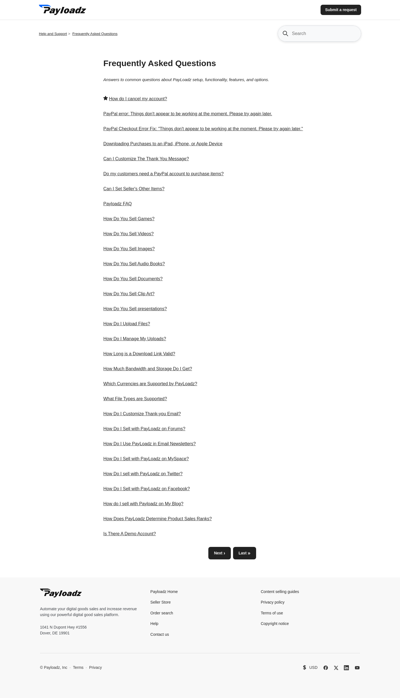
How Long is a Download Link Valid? (139, 353)
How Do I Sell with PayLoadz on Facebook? (146, 488)
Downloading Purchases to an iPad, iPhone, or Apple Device (162, 143)
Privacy (95, 667)
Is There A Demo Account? (129, 533)
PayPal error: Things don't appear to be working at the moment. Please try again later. (187, 113)
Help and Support (53, 34)
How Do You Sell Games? (128, 218)
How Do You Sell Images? (129, 248)
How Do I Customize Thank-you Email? (142, 413)
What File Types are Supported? (135, 398)
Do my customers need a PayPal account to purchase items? (163, 173)
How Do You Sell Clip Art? (128, 293)
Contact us (159, 634)
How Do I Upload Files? (126, 323)
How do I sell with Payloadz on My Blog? (143, 503)
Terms (78, 667)
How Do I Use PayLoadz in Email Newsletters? (149, 443)
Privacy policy (273, 602)
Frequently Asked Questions (95, 34)
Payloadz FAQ (117, 203)
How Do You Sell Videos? (128, 233)
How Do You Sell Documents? (132, 278)
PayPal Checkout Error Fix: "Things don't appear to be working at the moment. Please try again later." (203, 128)
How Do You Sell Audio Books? (134, 263)
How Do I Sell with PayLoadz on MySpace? (146, 458)
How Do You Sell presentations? (135, 308)
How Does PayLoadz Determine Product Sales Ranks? (157, 518)
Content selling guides (280, 591)
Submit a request (341, 9)
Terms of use (272, 613)
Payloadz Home (164, 591)
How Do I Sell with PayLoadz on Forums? (144, 428)
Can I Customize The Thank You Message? (146, 158)
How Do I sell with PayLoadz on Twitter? (142, 473)
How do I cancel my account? (138, 98)
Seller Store (160, 602)
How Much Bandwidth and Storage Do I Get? (147, 368)
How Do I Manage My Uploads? (134, 338)
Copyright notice (275, 623)
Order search (161, 613)
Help (154, 623)
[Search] (319, 33)
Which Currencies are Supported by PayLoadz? (150, 383)
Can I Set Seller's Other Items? (133, 188)
